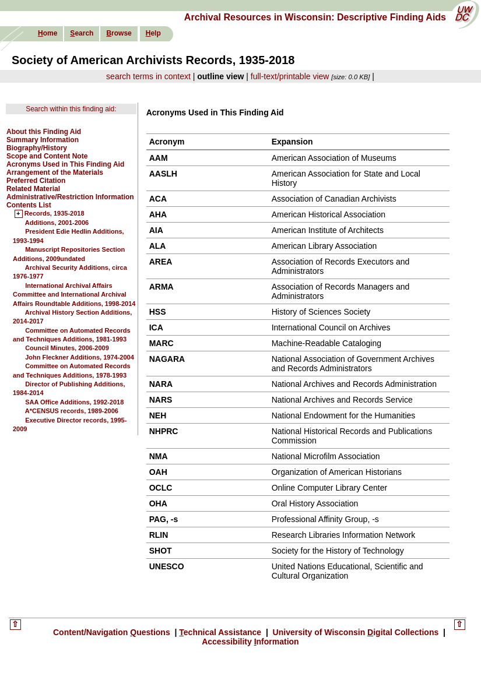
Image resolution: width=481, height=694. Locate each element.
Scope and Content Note (46, 156)
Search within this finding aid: (71, 109)
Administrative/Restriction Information (70, 197)
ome (47, 33)
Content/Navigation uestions (113, 632)
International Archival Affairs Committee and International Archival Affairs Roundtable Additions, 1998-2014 (74, 294)
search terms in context (148, 76)
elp (153, 33)
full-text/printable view (290, 76)
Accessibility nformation (250, 641)
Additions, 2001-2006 (57, 222)
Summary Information (42, 140)
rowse (118, 33)
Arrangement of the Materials (54, 172)
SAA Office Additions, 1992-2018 (74, 402)
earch (81, 33)
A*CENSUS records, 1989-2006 (71, 410)
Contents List (28, 205)
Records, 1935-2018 (54, 213)
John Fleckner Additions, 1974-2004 (79, 357)
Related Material (33, 189)
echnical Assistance (221, 632)
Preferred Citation (35, 181)
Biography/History (36, 148)
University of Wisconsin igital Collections (356, 632)
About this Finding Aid (43, 132)
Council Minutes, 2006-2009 (67, 347)
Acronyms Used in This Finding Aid (65, 164)
